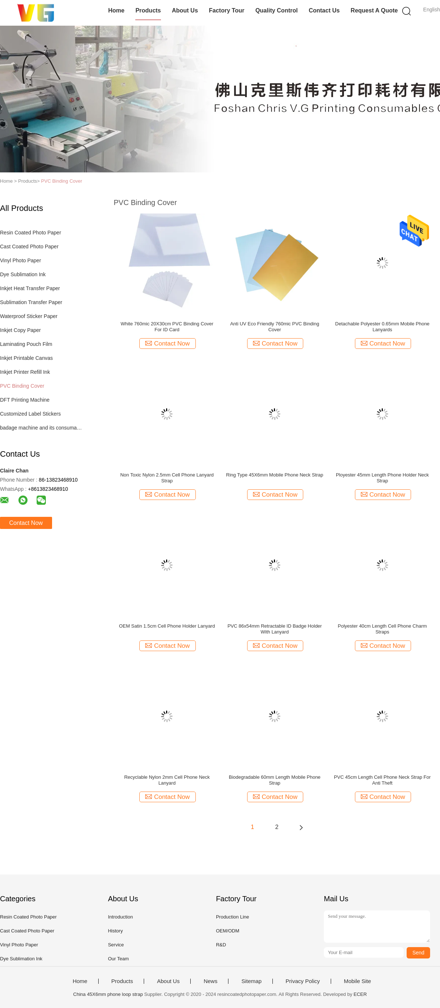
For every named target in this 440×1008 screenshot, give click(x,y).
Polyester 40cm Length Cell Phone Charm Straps (382, 629)
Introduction (120, 917)
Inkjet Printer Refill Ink (25, 372)
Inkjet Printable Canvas (26, 358)
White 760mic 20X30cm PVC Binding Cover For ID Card (167, 326)
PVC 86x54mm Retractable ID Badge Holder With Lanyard (274, 629)
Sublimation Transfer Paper (31, 302)
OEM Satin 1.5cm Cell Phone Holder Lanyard (167, 626)
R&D (221, 944)
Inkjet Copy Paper (20, 330)
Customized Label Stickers (30, 414)
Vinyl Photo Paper (20, 260)
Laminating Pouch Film (26, 344)
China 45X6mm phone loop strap (108, 994)
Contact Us (324, 10)
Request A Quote (374, 10)
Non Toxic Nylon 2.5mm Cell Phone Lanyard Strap (167, 477)
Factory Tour (227, 10)
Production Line (232, 917)
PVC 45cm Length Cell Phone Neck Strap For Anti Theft (382, 780)
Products (148, 10)
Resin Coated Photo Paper (30, 232)
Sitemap (251, 981)
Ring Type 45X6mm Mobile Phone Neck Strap (274, 475)
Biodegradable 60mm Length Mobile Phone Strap (274, 780)
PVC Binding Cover (61, 181)
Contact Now (26, 523)
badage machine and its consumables (41, 428)
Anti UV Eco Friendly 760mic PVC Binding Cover (274, 326)
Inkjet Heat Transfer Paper (30, 288)
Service (116, 944)
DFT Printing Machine (25, 400)
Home (116, 10)
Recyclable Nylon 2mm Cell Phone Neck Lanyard (167, 780)
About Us (185, 10)
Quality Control (276, 10)
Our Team (118, 958)
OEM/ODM (227, 931)
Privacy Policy (303, 981)
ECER (360, 994)
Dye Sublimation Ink (23, 274)
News (210, 981)
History (115, 931)
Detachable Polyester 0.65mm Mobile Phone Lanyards (382, 326)
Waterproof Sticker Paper (29, 316)
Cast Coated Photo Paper (29, 246)
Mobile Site (357, 981)
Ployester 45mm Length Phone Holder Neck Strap (382, 477)
